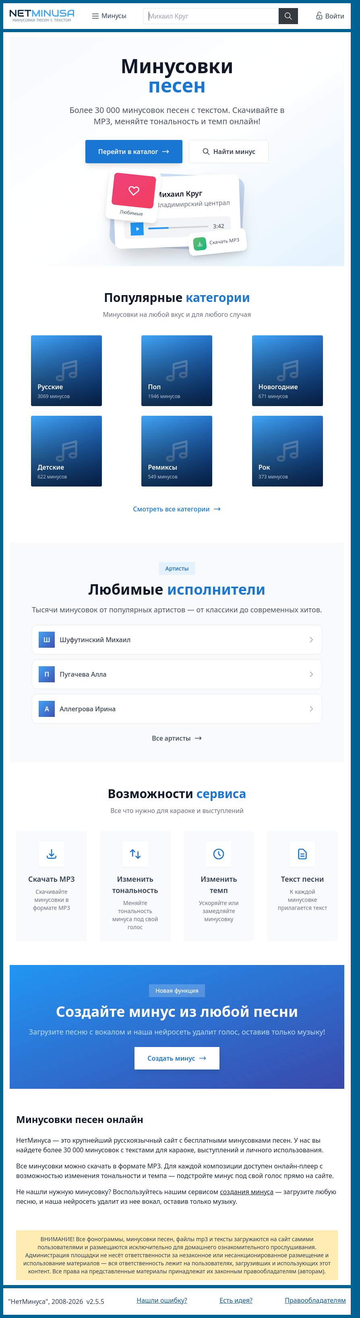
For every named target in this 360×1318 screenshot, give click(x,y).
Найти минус (229, 151)
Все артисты (177, 738)
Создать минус (177, 1058)
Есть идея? (235, 1300)
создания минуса (246, 1191)
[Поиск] (211, 16)
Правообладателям (315, 1300)
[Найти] (288, 16)
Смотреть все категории (177, 509)
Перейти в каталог (134, 151)
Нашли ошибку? (162, 1300)
